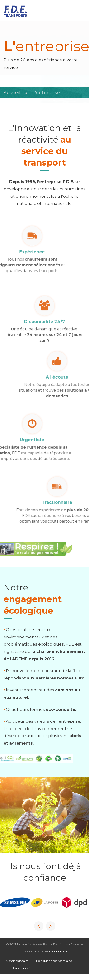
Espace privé (21, 968)
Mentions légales (17, 961)
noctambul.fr (58, 951)
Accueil (12, 92)
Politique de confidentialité (54, 961)
